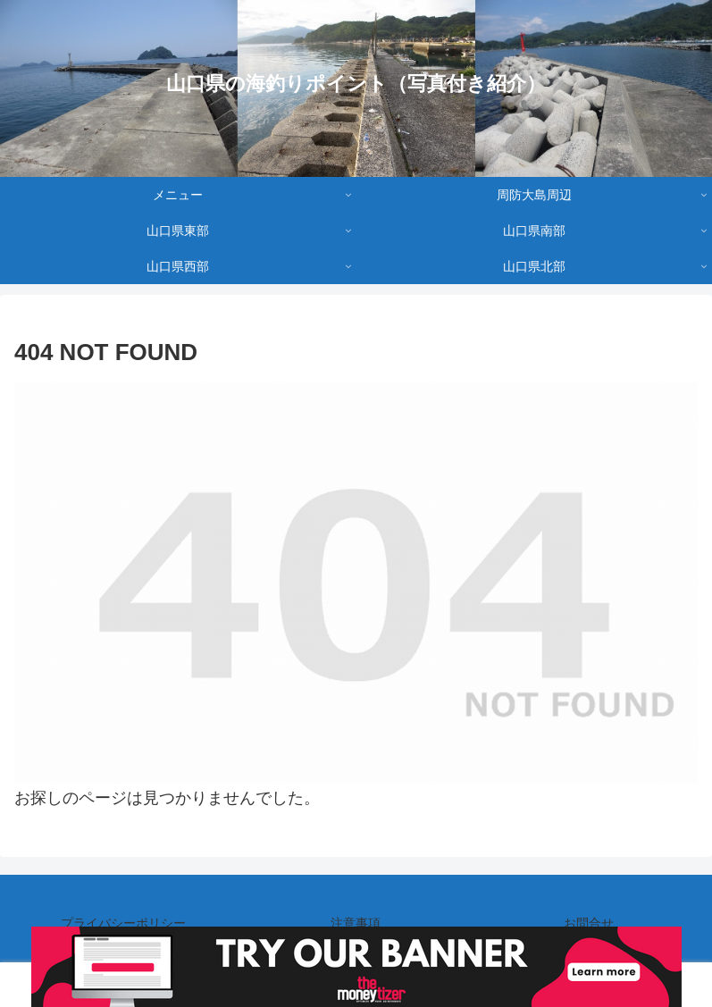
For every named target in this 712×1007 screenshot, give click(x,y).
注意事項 (356, 923)
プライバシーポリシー (123, 923)
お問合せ (589, 923)
